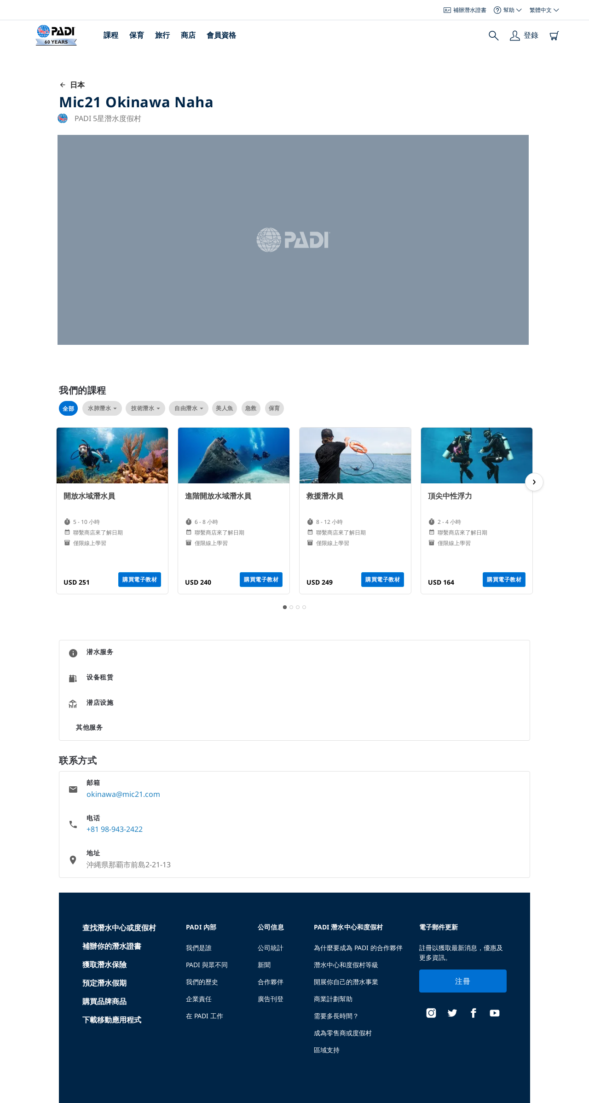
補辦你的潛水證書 (111, 946)
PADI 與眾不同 (207, 964)
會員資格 (221, 35)
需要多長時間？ (336, 1015)
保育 (136, 35)
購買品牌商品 (104, 1001)
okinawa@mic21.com (123, 794)
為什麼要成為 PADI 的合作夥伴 (358, 947)
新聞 (264, 964)
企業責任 (199, 998)
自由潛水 (188, 408)
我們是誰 (199, 947)
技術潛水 (145, 408)
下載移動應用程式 (111, 1020)
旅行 (162, 35)
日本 (72, 85)
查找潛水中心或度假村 (119, 928)
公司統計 (270, 947)
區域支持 (327, 1049)
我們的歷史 (202, 981)
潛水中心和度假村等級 (346, 964)
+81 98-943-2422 (115, 829)
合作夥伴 (270, 981)
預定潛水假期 (104, 983)
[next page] (534, 482)
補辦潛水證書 (465, 10)
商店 (188, 35)
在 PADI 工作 (204, 1015)
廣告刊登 (270, 998)
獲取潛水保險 (104, 964)
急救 (251, 408)
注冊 (462, 981)
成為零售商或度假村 (343, 1032)
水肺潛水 (102, 408)
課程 (111, 35)
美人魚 (224, 408)
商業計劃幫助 (333, 998)
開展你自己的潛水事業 (346, 981)
